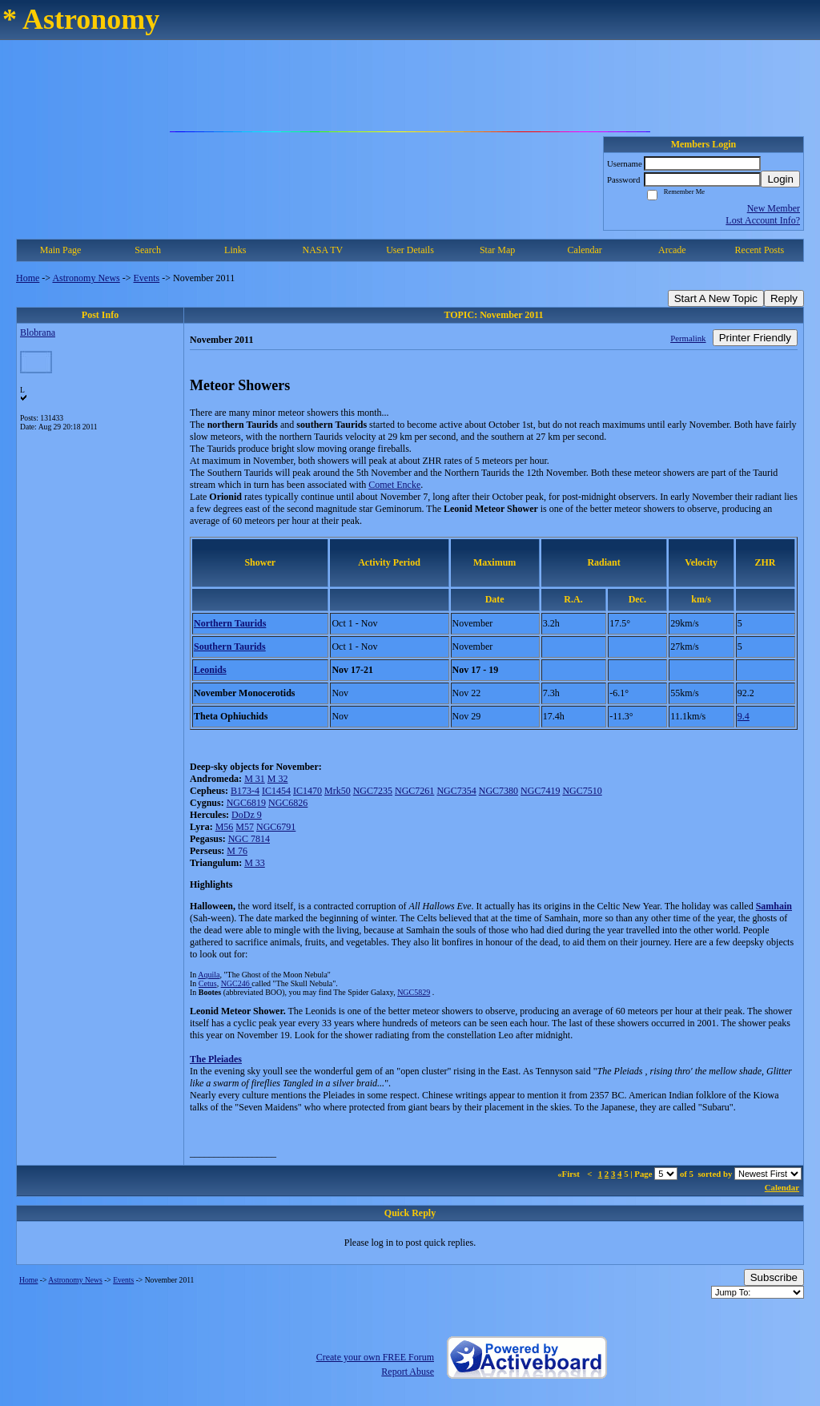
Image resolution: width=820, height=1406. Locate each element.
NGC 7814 (249, 838)
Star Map (497, 250)
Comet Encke (394, 484)
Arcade (672, 250)
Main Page (61, 250)
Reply (784, 298)
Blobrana (37, 332)
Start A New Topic (716, 298)
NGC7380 (498, 790)
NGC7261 (414, 790)
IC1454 (276, 790)
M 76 (237, 850)
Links (235, 250)
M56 (224, 826)
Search (148, 250)
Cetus (208, 983)
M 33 (254, 862)
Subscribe (774, 1277)
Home (27, 278)
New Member (773, 208)
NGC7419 (540, 790)
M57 (244, 826)
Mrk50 (337, 790)
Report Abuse (407, 1371)
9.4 (744, 716)
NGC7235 (372, 790)
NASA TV (322, 250)
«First (569, 1173)
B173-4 (245, 790)
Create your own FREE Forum (375, 1357)
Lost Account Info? (763, 220)
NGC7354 (456, 790)
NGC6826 (288, 802)
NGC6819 (246, 802)
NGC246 (236, 983)
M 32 (277, 778)
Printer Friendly (755, 338)
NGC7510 (581, 790)
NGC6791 (275, 826)
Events (147, 278)
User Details (410, 250)
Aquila (208, 974)
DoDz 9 (246, 814)
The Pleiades (216, 1059)
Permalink (687, 338)
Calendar (585, 250)
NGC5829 (413, 992)
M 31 (254, 778)
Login (780, 179)
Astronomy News (85, 278)
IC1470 (307, 790)
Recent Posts (760, 250)
